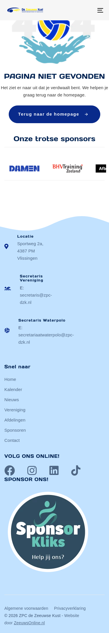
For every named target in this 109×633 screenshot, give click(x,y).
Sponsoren (15, 430)
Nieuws (11, 399)
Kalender (13, 389)
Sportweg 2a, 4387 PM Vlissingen (30, 251)
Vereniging (14, 409)
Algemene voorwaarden (26, 608)
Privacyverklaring (70, 608)
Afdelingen (14, 419)
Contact (12, 440)
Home (10, 379)
